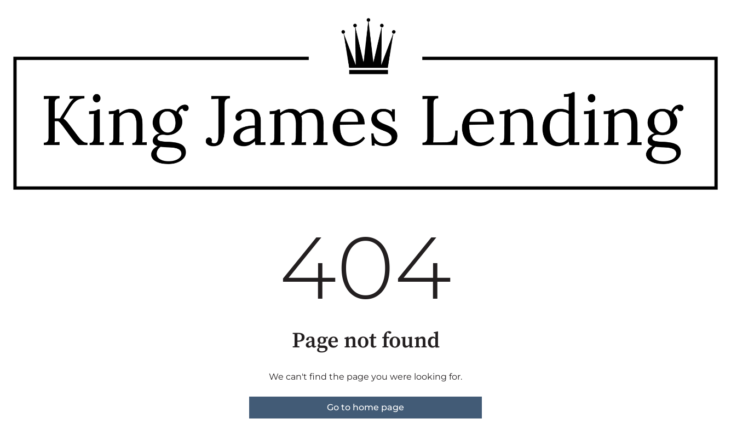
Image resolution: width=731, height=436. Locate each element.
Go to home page (365, 407)
